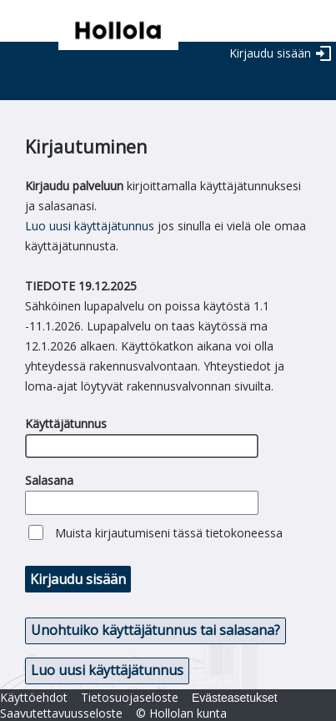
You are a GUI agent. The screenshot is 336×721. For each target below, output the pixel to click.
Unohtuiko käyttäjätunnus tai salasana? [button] (155, 630)
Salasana (49, 480)
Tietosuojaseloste (129, 697)
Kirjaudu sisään (270, 53)
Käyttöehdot (34, 697)
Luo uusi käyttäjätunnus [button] (107, 670)
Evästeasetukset (235, 697)
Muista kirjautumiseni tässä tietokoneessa (169, 533)
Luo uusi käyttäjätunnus (89, 226)
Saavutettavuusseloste (61, 713)
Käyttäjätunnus (66, 423)
